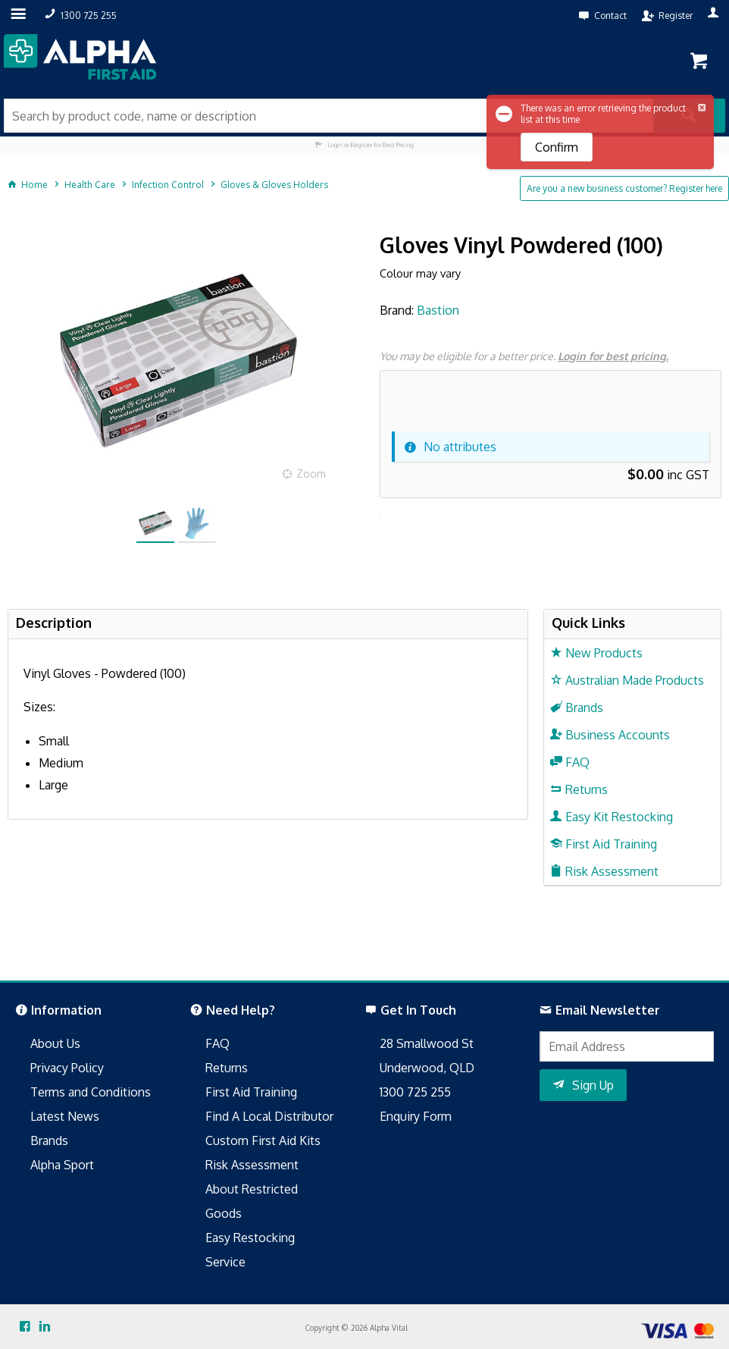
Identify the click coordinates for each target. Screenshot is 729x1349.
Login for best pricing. (613, 356)
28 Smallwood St (427, 1043)
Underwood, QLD (427, 1067)
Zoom (311, 473)
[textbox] (328, 116)
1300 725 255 (415, 1092)
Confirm (556, 147)
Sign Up (593, 1085)
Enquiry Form (416, 1116)
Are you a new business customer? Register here (624, 188)
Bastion (438, 310)
